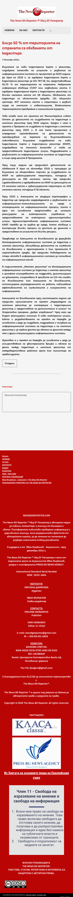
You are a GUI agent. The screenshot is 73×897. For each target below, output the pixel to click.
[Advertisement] (36, 431)
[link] (36, 12)
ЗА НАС (23, 30)
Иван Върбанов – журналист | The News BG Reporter (24, 480)
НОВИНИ (9, 30)
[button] (36, 495)
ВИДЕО (5, 468)
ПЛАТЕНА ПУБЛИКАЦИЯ (12, 477)
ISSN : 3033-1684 (9, 474)
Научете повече (31, 895)
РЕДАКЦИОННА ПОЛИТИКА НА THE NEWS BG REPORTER (26, 483)
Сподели (9, 363)
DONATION (6, 471)
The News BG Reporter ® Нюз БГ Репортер (36, 20)
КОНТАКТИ (39, 30)
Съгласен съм (41, 895)
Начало (5, 456)
